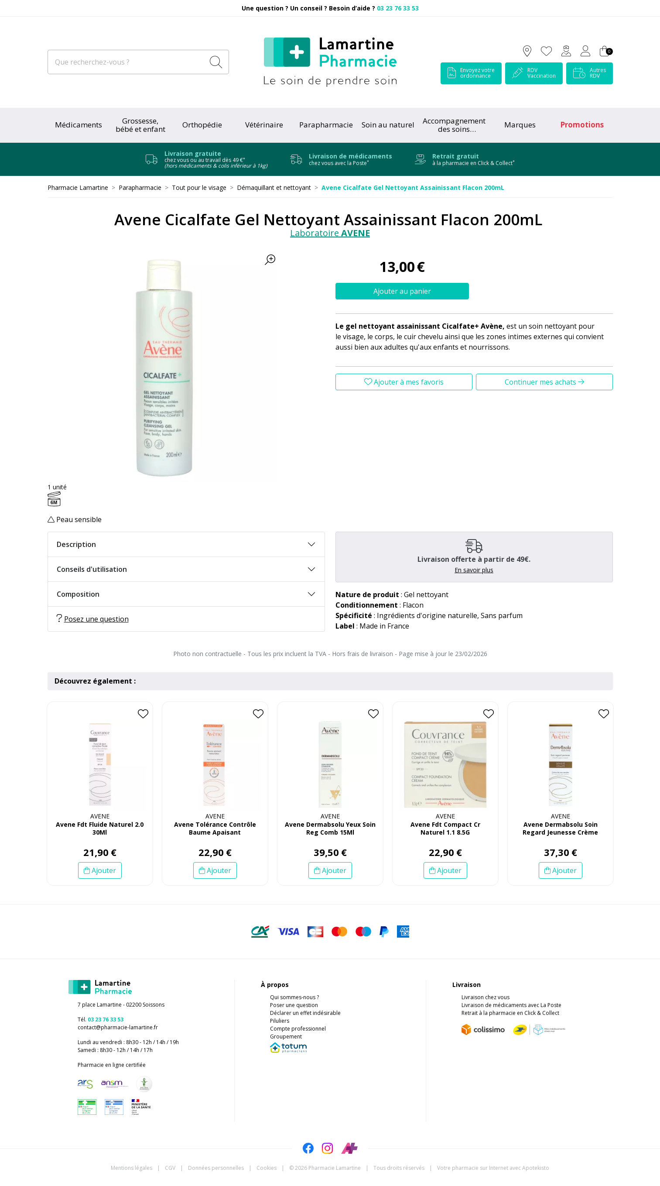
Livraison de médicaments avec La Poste (511, 1005)
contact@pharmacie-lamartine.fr (118, 1027)
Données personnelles (216, 1168)
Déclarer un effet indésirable (305, 1013)
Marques (520, 125)
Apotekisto (493, 1168)
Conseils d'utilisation (92, 569)
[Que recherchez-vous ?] (127, 62)
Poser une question (294, 1005)
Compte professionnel (298, 1028)
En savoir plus (474, 570)
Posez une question (93, 619)
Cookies (266, 1168)
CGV (170, 1168)
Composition (78, 594)
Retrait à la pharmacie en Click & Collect (510, 1013)
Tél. (100, 1019)
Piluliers (279, 1020)
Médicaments (78, 125)
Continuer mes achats (544, 382)
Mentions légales (131, 1168)
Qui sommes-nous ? (294, 997)
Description (76, 544)
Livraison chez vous (486, 997)
